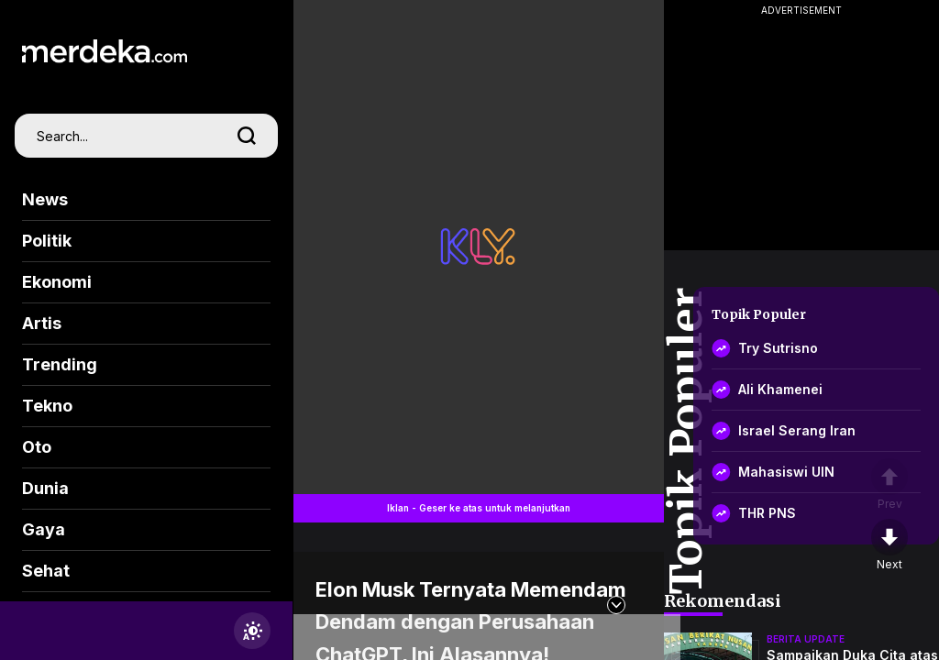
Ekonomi (57, 282)
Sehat (46, 570)
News (45, 199)
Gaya (43, 529)
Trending (59, 364)
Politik (47, 240)
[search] (246, 136)
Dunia (45, 488)
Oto (36, 446)
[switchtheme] (252, 630)
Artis (41, 323)
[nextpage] (889, 545)
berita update (806, 638)
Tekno (47, 405)
